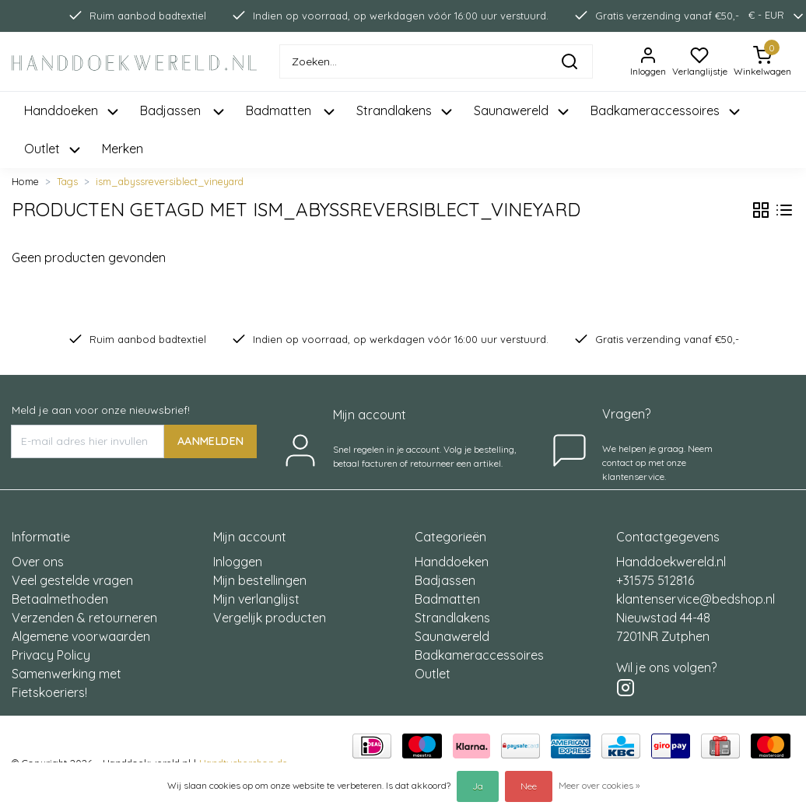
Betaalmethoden (60, 599)
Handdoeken (452, 561)
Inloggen (237, 561)
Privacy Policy (51, 655)
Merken (122, 148)
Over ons (38, 561)
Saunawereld (452, 636)
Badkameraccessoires (479, 655)
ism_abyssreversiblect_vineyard (170, 181)
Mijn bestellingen (260, 580)
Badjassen (445, 580)
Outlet (432, 673)
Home (25, 181)
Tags (67, 181)
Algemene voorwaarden (81, 636)
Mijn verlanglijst (256, 599)
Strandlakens (452, 617)
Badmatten (447, 599)
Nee (528, 786)
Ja (477, 786)
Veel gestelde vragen (72, 580)
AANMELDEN (210, 441)
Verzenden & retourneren (84, 617)
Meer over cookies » (599, 785)
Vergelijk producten (269, 617)
